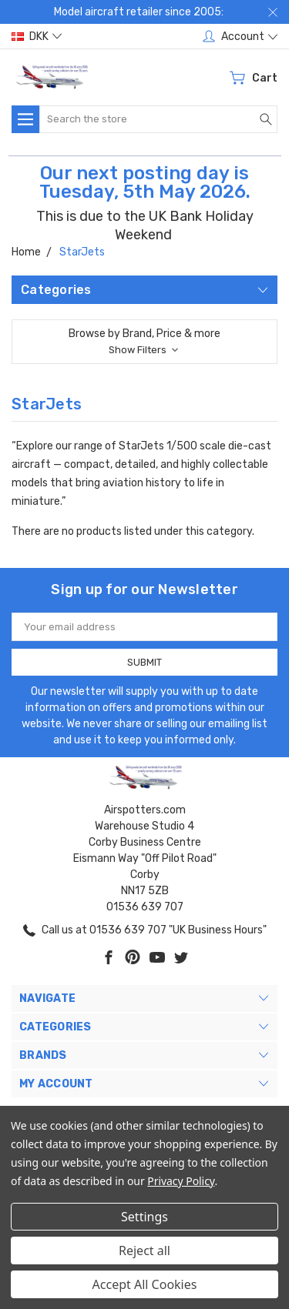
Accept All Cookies (144, 1284)
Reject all (144, 1250)
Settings (144, 1216)
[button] (144, 341)
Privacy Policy (180, 1181)
